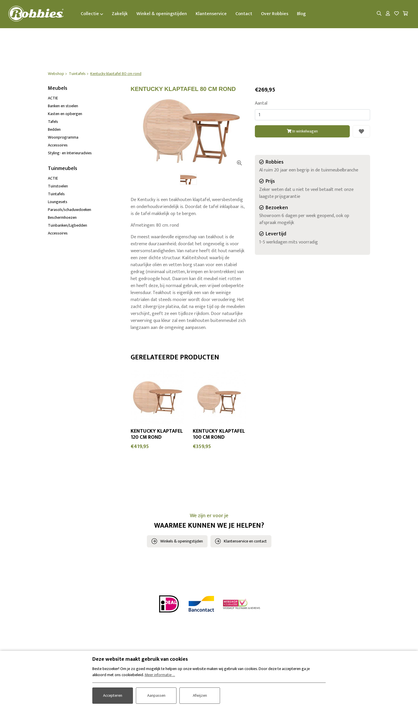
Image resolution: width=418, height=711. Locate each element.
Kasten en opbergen (65, 114)
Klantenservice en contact (245, 541)
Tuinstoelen (58, 186)
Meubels (57, 88)
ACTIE (53, 98)
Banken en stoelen (63, 106)
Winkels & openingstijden (181, 541)
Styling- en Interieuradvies (70, 153)
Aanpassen (156, 695)
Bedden (54, 129)
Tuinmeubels (62, 168)
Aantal (261, 103)
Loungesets (57, 201)
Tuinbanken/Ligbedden (67, 225)
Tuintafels (56, 194)
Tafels (53, 122)
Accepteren (112, 695)
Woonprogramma (63, 137)
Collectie (92, 14)
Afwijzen (200, 695)
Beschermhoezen (62, 217)
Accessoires (58, 145)
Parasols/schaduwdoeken (69, 209)
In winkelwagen (302, 131)
